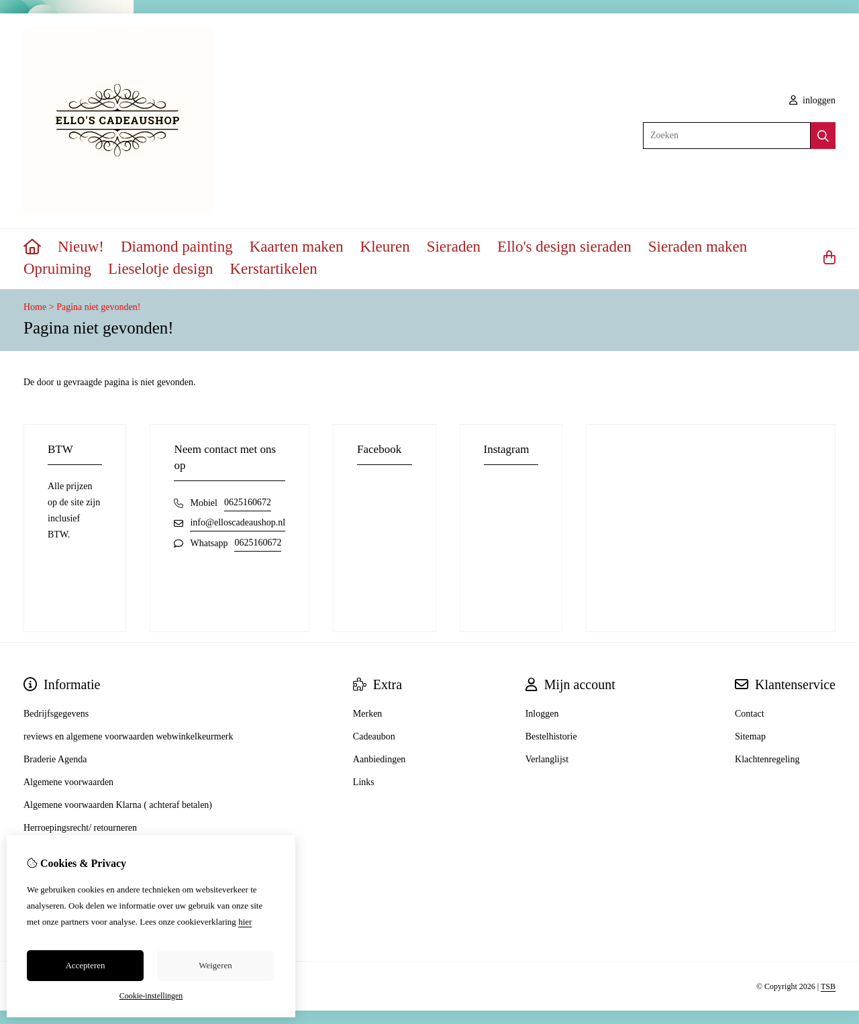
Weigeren (215, 965)
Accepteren (85, 965)
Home (34, 307)
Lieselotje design (160, 268)
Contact (749, 714)
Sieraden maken (698, 246)
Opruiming (57, 268)
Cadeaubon (374, 736)
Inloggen (542, 714)
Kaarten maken (297, 246)
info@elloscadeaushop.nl (237, 522)
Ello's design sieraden (564, 246)
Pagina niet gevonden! (98, 307)
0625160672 (247, 502)
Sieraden (454, 246)
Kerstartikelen (273, 268)
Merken (368, 714)
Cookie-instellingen (151, 996)
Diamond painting (177, 246)
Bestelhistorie (551, 736)
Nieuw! (81, 246)
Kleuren (385, 246)
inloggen (812, 100)
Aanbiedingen (379, 759)
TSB (828, 986)
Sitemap (750, 736)
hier (245, 922)
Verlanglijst (547, 759)
